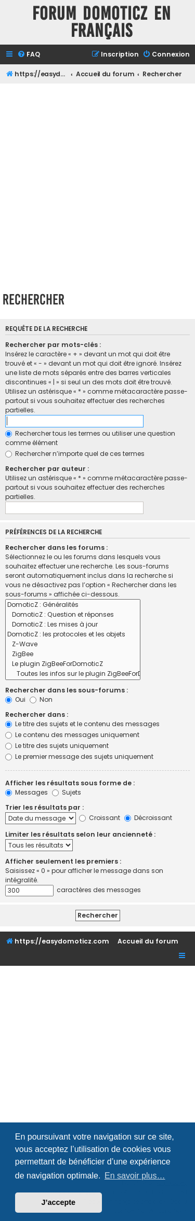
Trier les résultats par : (44, 807)
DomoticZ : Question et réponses (72, 615)
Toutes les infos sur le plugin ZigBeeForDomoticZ (72, 674)
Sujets (66, 792)
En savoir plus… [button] (135, 1175)
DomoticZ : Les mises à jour (72, 625)
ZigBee (72, 654)
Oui (15, 699)
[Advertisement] (97, 186)
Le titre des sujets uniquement (57, 745)
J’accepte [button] (59, 1202)
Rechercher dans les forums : (56, 547)
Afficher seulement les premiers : (63, 861)
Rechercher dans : (36, 714)
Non (41, 699)
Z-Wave (72, 644)
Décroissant (148, 817)
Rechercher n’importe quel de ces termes (75, 453)
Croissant (99, 817)
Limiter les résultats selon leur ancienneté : (80, 834)
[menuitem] (28, 55)
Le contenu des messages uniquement (72, 734)
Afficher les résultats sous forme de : (70, 783)
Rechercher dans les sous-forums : (66, 690)
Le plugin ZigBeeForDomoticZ (72, 664)
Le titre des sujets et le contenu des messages (82, 723)
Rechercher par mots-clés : (53, 344)
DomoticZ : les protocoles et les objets (72, 635)
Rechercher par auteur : (47, 468)
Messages (26, 792)
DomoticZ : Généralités (72, 605)
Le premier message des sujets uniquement (79, 756)
